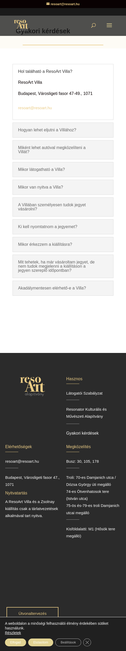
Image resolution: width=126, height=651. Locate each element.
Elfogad (15, 642)
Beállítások (68, 642)
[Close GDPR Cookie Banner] (87, 642)
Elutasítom (40, 642)
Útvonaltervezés (33, 613)
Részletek (13, 633)
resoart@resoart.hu (35, 108)
